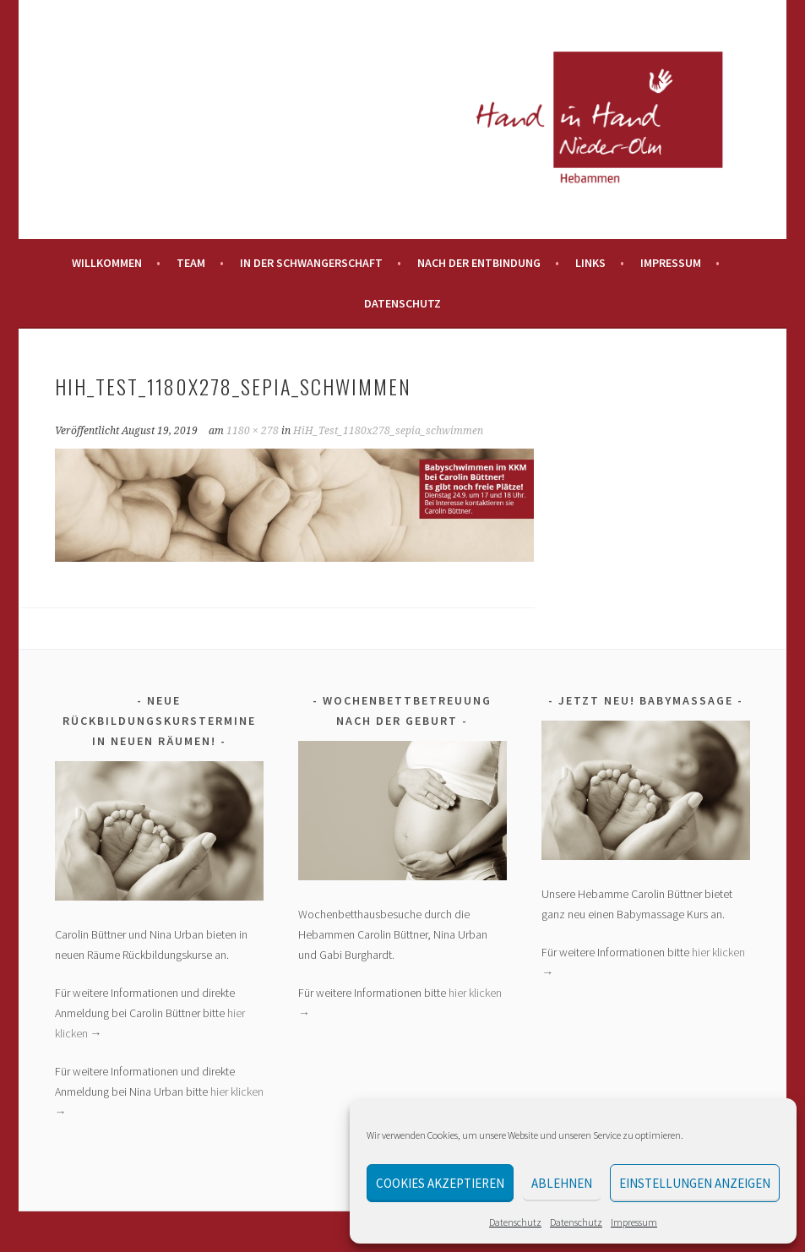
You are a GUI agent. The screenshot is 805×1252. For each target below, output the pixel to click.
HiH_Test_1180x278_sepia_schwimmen (388, 431)
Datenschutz (515, 1222)
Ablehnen (561, 1183)
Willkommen (107, 262)
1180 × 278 (252, 431)
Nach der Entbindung (479, 262)
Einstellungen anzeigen (694, 1183)
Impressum (634, 1222)
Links (590, 262)
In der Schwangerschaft (311, 262)
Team (191, 262)
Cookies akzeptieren (440, 1183)
